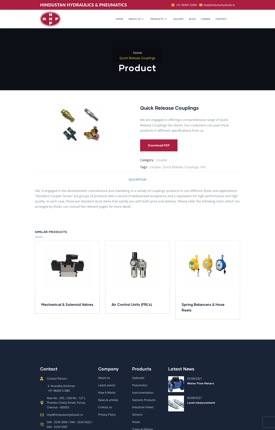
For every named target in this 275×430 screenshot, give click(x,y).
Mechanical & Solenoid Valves (67, 304)
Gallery (178, 18)
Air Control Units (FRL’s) (132, 304)
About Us (136, 18)
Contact (221, 18)
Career (205, 18)
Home (119, 18)
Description (137, 180)
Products (158, 18)
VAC (203, 167)
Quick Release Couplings (181, 167)
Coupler (161, 160)
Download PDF (159, 145)
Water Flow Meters (200, 383)
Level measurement (201, 402)
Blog (192, 18)
